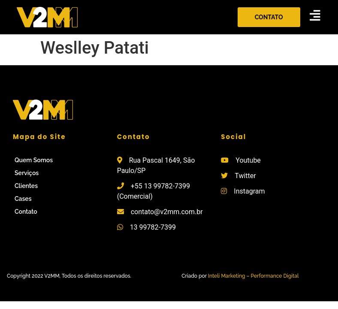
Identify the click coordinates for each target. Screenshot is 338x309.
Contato (26, 211)
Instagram (249, 191)
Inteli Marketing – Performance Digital (253, 276)
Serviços (27, 173)
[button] (269, 17)
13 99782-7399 (153, 227)
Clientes (26, 185)
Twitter (245, 176)
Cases (23, 198)
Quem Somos (34, 160)
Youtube (248, 160)
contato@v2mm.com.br (167, 212)
